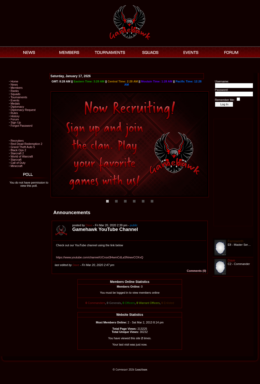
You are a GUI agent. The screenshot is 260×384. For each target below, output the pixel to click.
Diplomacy (17, 106)
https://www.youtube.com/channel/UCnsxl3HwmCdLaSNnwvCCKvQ (99, 257)
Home (14, 81)
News (14, 84)
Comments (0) (196, 270)
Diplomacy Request (23, 109)
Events (15, 100)
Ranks (15, 90)
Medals (15, 103)
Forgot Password (21, 125)
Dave (89, 225)
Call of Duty (18, 162)
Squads (15, 94)
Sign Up (16, 122)
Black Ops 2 (18, 150)
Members (17, 87)
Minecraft (16, 166)
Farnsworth (235, 241)
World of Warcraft (22, 156)
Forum (15, 119)
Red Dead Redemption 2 (26, 143)
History (15, 116)
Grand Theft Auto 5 (23, 147)
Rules (14, 113)
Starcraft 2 (17, 153)
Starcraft (16, 159)
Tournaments (19, 97)
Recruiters (17, 140)
